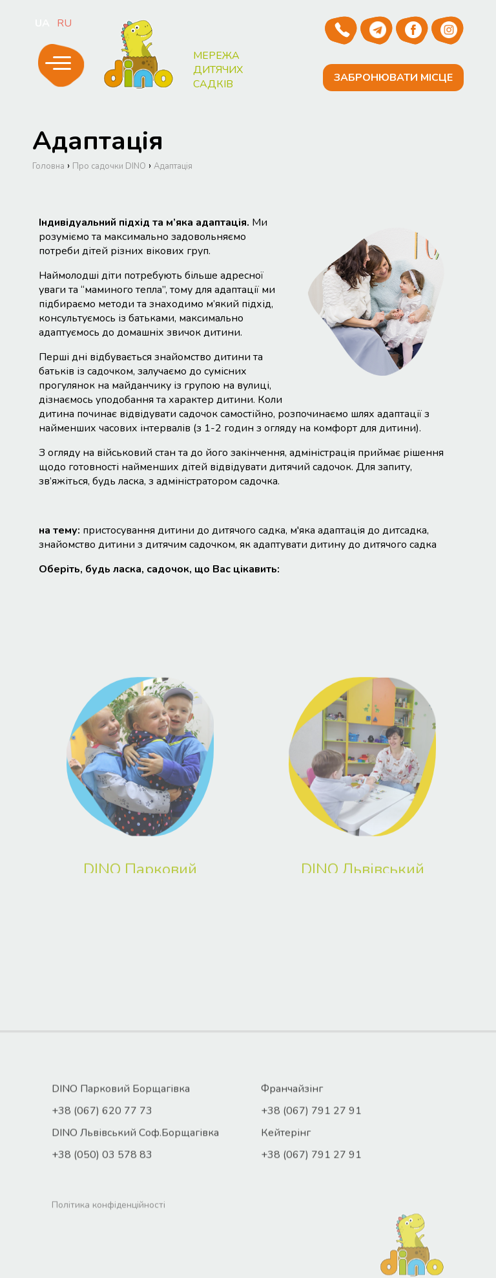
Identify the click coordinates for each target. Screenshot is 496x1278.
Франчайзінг (292, 1173)
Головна (48, 180)
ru (64, 23)
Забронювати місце (394, 77)
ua (42, 23)
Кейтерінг (286, 1217)
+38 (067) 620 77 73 (102, 1195)
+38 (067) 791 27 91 (311, 1195)
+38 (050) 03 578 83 (102, 1239)
